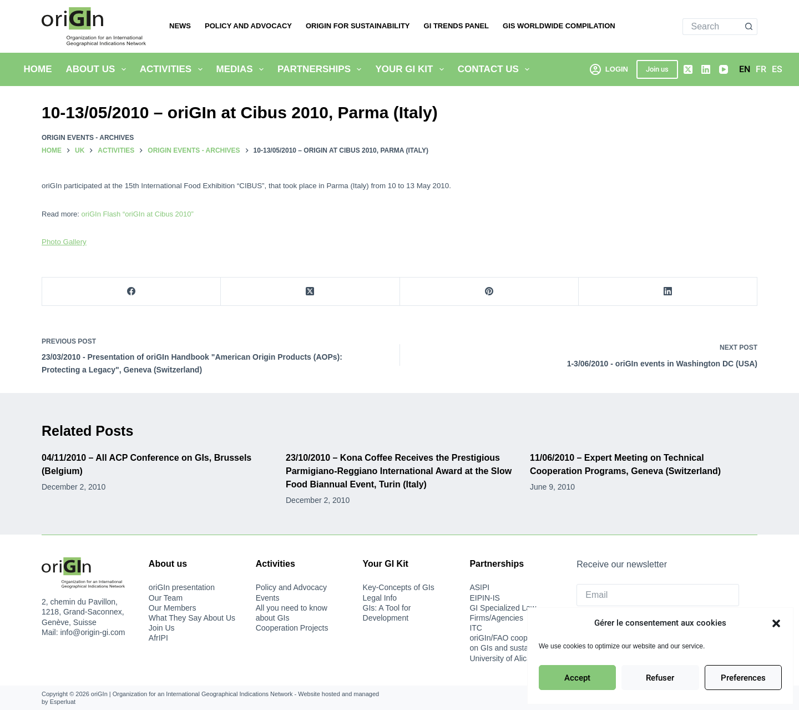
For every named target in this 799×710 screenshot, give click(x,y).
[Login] (609, 69)
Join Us (162, 627)
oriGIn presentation (182, 587)
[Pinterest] (489, 292)
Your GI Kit (411, 69)
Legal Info (380, 597)
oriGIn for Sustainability (358, 26)
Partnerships (321, 69)
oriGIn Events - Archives (88, 138)
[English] (744, 69)
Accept (577, 678)
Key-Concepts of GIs (398, 587)
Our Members (172, 607)
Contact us (496, 69)
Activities (173, 69)
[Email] (658, 595)
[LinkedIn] (705, 69)
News (180, 26)
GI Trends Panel (456, 26)
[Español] (777, 69)
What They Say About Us (192, 617)
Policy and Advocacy (248, 26)
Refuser (660, 678)
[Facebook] (131, 292)
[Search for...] (711, 26)
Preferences (743, 678)
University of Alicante (505, 658)
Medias (242, 69)
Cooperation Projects (292, 627)
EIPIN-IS (484, 597)
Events (268, 597)
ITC (475, 627)
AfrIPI (158, 637)
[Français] (761, 69)
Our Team (166, 597)
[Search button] (749, 26)
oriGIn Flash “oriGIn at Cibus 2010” (138, 214)
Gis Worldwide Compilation (559, 26)
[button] (776, 623)
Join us (657, 69)
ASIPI (479, 587)
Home (38, 69)
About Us (98, 69)
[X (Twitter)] (688, 69)
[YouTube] (723, 69)
